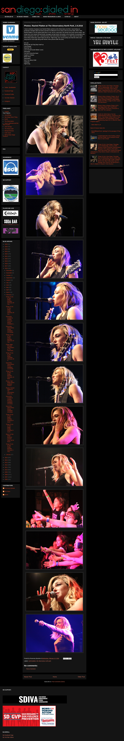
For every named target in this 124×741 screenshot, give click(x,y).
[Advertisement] (106, 180)
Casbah (7, 111)
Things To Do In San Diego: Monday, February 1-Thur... (10, 447)
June (7, 285)
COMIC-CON (35, 16)
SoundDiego (8, 115)
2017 (6, 266)
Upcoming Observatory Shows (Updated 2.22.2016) (10, 329)
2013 (6, 462)
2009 (6, 472)
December (9, 270)
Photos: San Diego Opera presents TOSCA (10, 383)
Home (55, 677)
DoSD (6, 119)
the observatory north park (44, 661)
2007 (6, 477)
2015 (6, 457)
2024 (6, 249)
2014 (6, 460)
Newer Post (28, 677)
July (7, 282)
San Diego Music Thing (11, 117)
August (8, 280)
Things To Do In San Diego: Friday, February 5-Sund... (10, 428)
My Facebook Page (8, 735)
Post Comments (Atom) (58, 681)
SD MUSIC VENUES (22, 16)
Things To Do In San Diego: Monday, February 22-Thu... (10, 338)
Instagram (7, 101)
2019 (6, 261)
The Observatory (9, 121)
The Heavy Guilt (9, 128)
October (8, 275)
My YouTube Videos (8, 737)
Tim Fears (7, 491)
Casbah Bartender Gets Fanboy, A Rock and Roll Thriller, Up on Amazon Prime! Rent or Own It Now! (109, 137)
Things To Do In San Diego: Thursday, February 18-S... (10, 356)
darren (6, 494)
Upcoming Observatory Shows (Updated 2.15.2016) (10, 365)
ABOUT (76, 16)
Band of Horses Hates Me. (98, 128)
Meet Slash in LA (96, 124)
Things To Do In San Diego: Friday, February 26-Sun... (10, 310)
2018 (6, 263)
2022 (6, 254)
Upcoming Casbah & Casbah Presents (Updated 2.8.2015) (9, 400)
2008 (6, 474)
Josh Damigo (8, 126)
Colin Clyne (8, 133)
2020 (6, 258)
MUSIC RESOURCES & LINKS (52, 16)
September (9, 277)
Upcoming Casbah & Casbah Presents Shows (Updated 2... (10, 320)
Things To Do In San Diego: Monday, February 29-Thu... (10, 300)
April (7, 289)
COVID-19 (67, 16)
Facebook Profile (9, 94)
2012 (6, 465)
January (8, 454)
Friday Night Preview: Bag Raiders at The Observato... (10, 347)
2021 (6, 256)
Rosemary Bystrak (10, 488)
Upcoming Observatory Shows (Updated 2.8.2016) (10, 409)
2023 (6, 251)
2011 (6, 467)
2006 (6, 479)
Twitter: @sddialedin (10, 87)
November (9, 273)
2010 (6, 469)
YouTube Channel (9, 98)
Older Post (81, 677)
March (8, 292)
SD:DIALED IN (9, 16)
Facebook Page (9, 91)
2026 (6, 244)
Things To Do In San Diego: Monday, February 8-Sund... (10, 418)
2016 (6, 268)
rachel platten (32, 661)
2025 (6, 246)
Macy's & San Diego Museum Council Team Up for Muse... (10, 437)
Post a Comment (31, 669)
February (9, 294)
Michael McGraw (9, 130)
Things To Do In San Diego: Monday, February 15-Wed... (10, 374)
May (7, 287)
